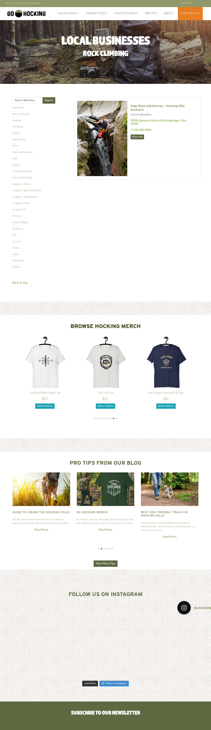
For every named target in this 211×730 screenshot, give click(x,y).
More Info (137, 137)
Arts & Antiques (21, 114)
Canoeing (18, 127)
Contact (187, 3)
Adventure (18, 107)
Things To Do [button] (95, 13)
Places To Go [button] (67, 13)
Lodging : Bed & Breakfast (27, 190)
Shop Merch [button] (189, 13)
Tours (16, 248)
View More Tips (105, 563)
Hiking (16, 165)
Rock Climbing (20, 222)
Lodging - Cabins (22, 184)
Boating (17, 120)
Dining (16, 133)
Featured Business (23, 152)
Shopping (18, 229)
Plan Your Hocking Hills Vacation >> (24, 3)
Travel (16, 254)
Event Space (19, 139)
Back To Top (20, 283)
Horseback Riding (22, 171)
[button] (94, 418)
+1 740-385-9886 (141, 130)
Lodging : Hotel (21, 203)
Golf (15, 158)
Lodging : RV (19, 209)
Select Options (45, 406)
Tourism (17, 241)
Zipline (16, 267)
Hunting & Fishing (22, 178)
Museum (17, 216)
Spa (15, 235)
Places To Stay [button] (125, 13)
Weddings (18, 260)
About (168, 13)
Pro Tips (151, 13)
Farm (15, 146)
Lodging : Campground (25, 197)
